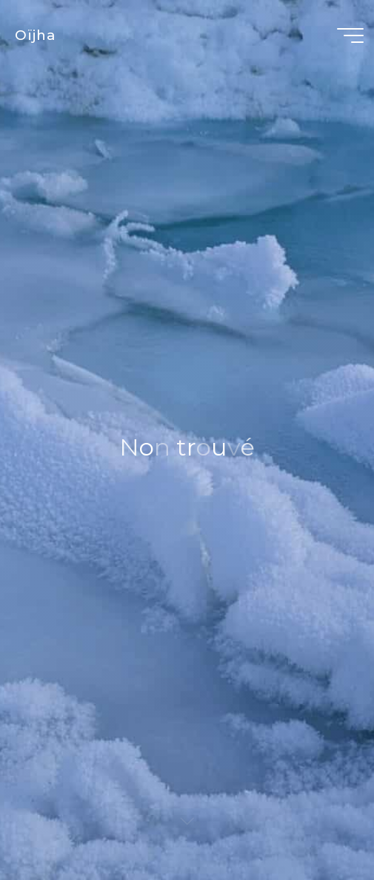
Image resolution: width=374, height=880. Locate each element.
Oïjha (35, 35)
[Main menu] (350, 35)
